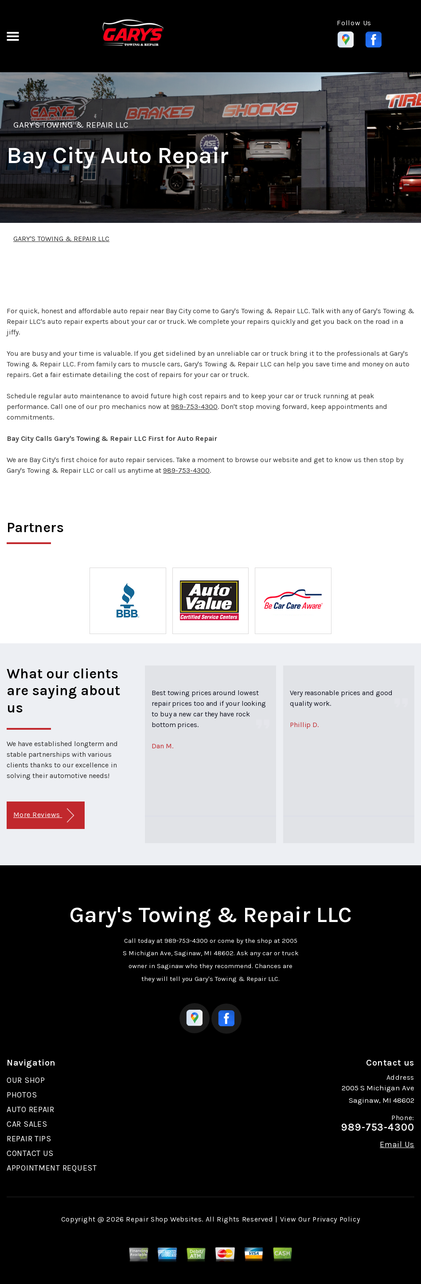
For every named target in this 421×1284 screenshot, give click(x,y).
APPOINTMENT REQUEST (52, 1168)
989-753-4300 (194, 406)
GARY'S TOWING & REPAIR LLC (70, 125)
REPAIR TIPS (29, 1139)
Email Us (397, 1144)
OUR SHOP (26, 1080)
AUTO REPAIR (31, 1109)
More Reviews (43, 815)
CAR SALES (27, 1124)
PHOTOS (22, 1095)
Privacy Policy (336, 1219)
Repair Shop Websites (164, 1219)
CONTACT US (30, 1153)
